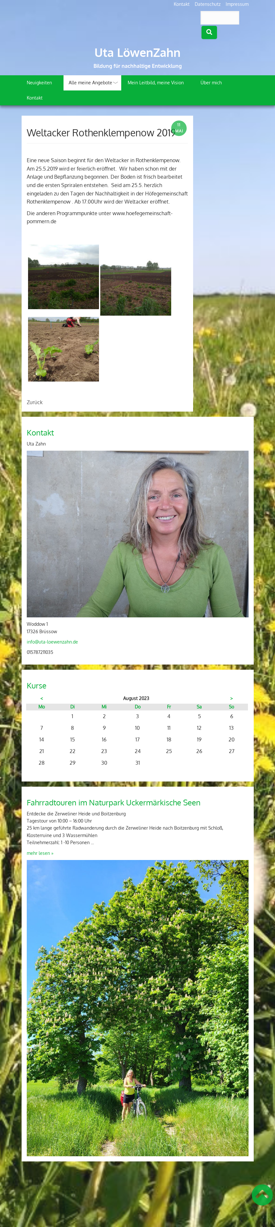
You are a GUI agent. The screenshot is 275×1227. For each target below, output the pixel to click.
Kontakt (182, 4)
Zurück (35, 402)
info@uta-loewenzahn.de (52, 642)
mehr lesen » (40, 853)
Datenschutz (208, 4)
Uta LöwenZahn (137, 52)
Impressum (237, 4)
